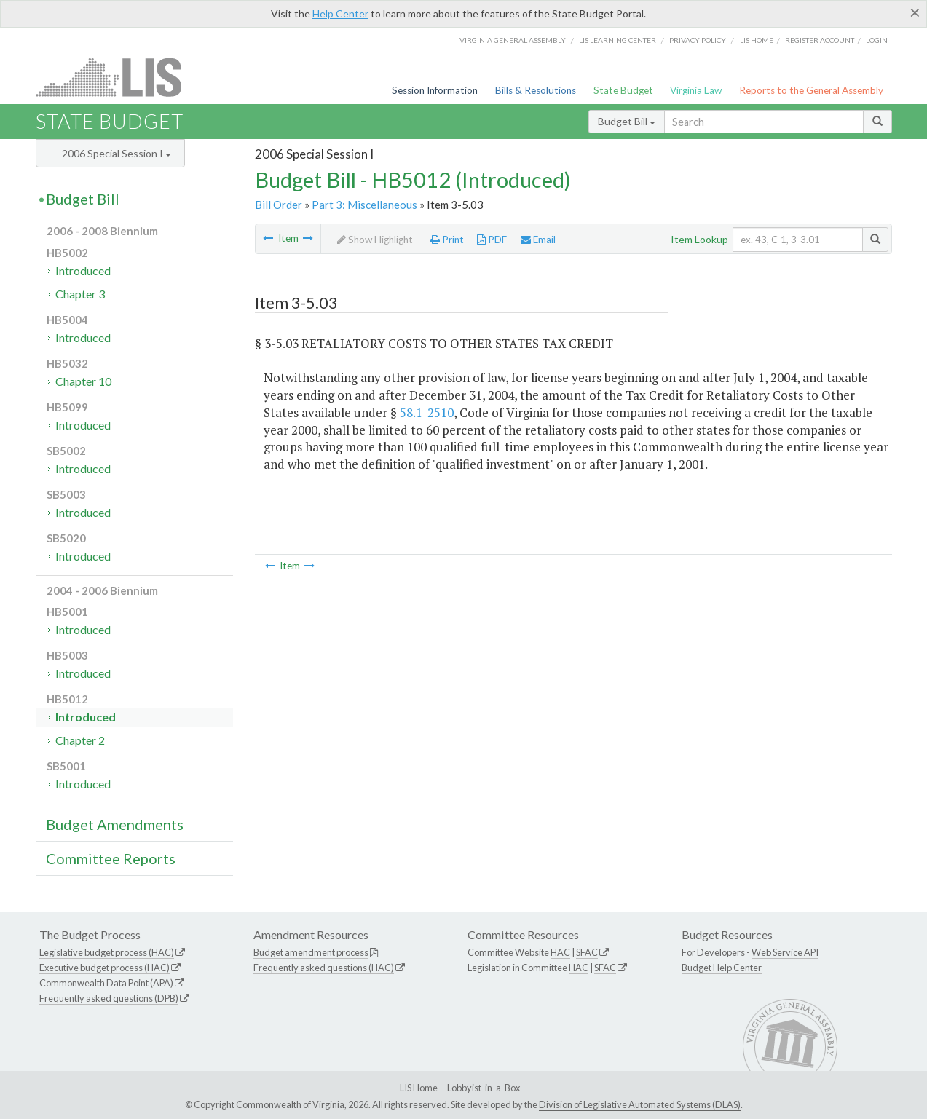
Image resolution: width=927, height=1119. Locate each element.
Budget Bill (626, 121)
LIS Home (419, 1088)
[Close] (915, 12)
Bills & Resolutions (535, 90)
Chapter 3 (80, 294)
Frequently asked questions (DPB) (108, 998)
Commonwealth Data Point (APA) (106, 983)
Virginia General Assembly (512, 40)
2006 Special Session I (116, 153)
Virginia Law (696, 90)
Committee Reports (110, 858)
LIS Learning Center (617, 40)
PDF (492, 239)
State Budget (623, 90)
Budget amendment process (310, 952)
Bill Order (278, 204)
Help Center (340, 13)
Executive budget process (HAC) (104, 967)
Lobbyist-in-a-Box (483, 1088)
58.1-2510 (427, 412)
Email (538, 239)
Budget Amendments (115, 824)
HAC (560, 952)
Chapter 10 (83, 381)
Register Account (819, 40)
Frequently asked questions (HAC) (323, 967)
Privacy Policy (697, 40)
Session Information (435, 90)
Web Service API (785, 952)
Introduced (83, 270)
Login (877, 40)
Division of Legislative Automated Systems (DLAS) (640, 1104)
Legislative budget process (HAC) (106, 952)
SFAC (587, 952)
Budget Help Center (722, 967)
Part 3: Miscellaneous (364, 204)
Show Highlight (375, 239)
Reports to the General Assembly (811, 90)
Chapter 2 (80, 740)
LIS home (756, 40)
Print (447, 239)
